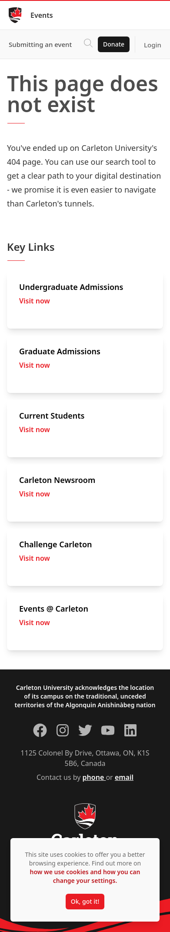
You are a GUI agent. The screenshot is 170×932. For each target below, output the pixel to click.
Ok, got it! (85, 901)
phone (94, 777)
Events (41, 15)
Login (152, 44)
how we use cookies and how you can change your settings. (85, 876)
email (124, 777)
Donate (113, 44)
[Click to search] (88, 44)
